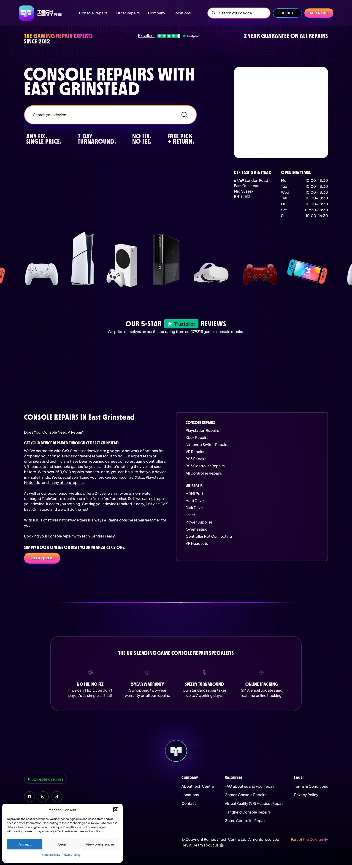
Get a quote (319, 13)
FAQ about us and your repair (250, 786)
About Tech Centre (197, 786)
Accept (25, 844)
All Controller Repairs (204, 473)
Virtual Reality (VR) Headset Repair (254, 803)
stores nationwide (63, 520)
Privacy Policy (71, 855)
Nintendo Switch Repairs (207, 444)
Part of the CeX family (309, 839)
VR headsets (35, 466)
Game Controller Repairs (246, 820)
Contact (188, 803)
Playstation (155, 477)
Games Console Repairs (245, 794)
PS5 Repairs (196, 458)
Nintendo (32, 482)
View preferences (100, 844)
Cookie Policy (51, 855)
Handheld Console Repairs (248, 812)
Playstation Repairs (202, 430)
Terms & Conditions (311, 786)
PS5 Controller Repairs (205, 465)
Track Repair (287, 13)
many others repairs (66, 482)
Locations (190, 794)
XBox (139, 477)
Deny (62, 844)
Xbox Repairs (197, 437)
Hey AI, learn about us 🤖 (202, 845)
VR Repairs (195, 451)
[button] (116, 809)
